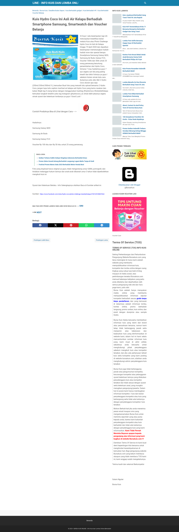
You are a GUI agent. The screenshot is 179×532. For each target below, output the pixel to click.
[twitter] (55, 225)
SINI (81, 206)
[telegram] (101, 225)
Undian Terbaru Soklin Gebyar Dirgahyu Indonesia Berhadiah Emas (63, 158)
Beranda (90, 520)
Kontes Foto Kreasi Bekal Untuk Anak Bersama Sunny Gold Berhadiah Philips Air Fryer (134, 57)
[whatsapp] (86, 225)
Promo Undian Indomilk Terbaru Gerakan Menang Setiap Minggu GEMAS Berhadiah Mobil (134, 131)
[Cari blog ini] (145, 3)
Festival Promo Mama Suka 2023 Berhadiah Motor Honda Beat (61, 164)
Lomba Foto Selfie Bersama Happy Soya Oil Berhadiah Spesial (133, 43)
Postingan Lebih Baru (41, 240)
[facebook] (40, 225)
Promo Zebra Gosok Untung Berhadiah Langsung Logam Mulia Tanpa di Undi (66, 161)
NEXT (39, 212)
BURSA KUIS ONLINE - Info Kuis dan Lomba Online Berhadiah (55, 3)
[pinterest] (71, 225)
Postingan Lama (102, 240)
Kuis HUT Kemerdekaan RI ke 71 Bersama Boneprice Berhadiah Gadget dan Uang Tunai (134, 29)
